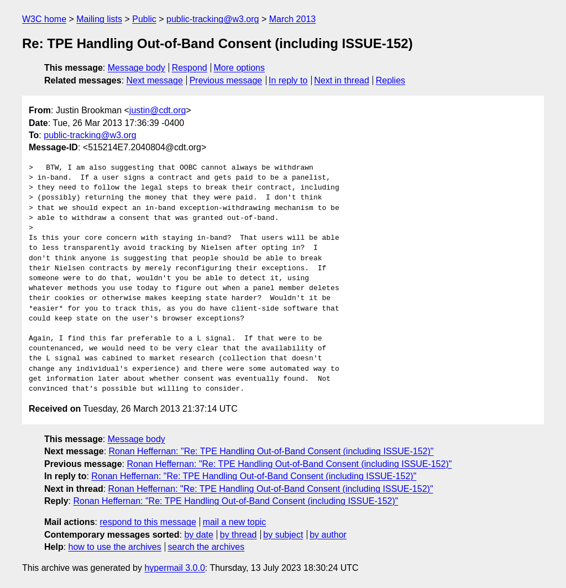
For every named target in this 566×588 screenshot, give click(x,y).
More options (239, 67)
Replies (390, 80)
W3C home (44, 19)
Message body (136, 67)
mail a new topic (234, 522)
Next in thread (341, 80)
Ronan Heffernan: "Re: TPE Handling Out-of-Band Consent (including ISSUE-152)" (271, 451)
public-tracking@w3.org (212, 19)
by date (198, 534)
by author (328, 534)
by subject (283, 534)
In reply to (288, 80)
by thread (238, 534)
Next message (155, 80)
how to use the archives (115, 547)
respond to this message (147, 522)
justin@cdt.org (157, 110)
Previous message (226, 80)
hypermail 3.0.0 (174, 568)
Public (144, 19)
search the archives (206, 547)
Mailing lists (99, 19)
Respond (189, 67)
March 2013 (292, 19)
